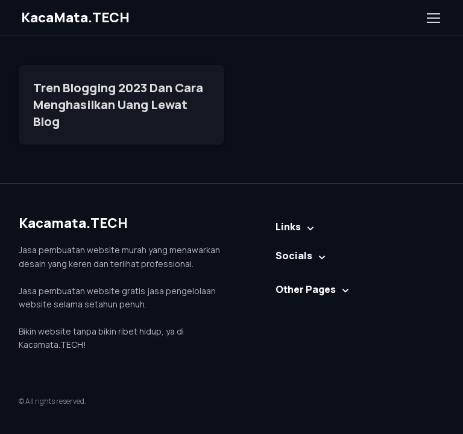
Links (288, 226)
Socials (294, 255)
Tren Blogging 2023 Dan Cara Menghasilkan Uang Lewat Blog (118, 105)
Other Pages (306, 289)
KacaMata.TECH (75, 17)
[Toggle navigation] (433, 18)
